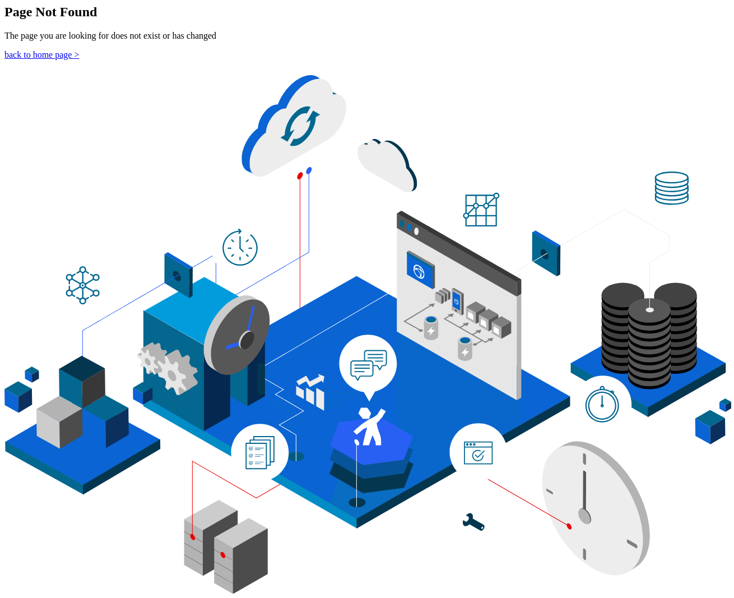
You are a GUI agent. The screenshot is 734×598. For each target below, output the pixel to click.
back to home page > (41, 54)
